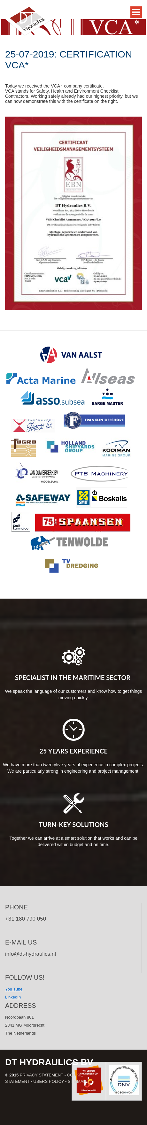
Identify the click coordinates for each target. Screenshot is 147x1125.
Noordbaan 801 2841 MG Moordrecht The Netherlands (24, 1025)
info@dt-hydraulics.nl (30, 954)
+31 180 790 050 (25, 919)
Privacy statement (41, 1075)
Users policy (48, 1081)
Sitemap (77, 1081)
